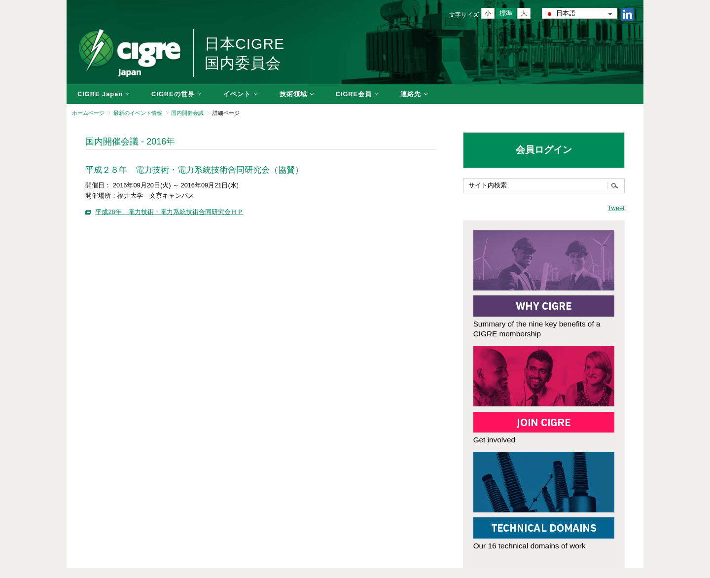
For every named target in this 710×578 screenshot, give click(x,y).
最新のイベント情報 (137, 113)
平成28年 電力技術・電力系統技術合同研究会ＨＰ (169, 212)
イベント (237, 94)
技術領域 (293, 94)
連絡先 (410, 94)
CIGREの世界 (173, 94)
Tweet (615, 208)
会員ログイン (544, 149)
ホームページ (88, 113)
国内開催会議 (187, 113)
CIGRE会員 (354, 94)
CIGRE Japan (100, 94)
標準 (505, 13)
